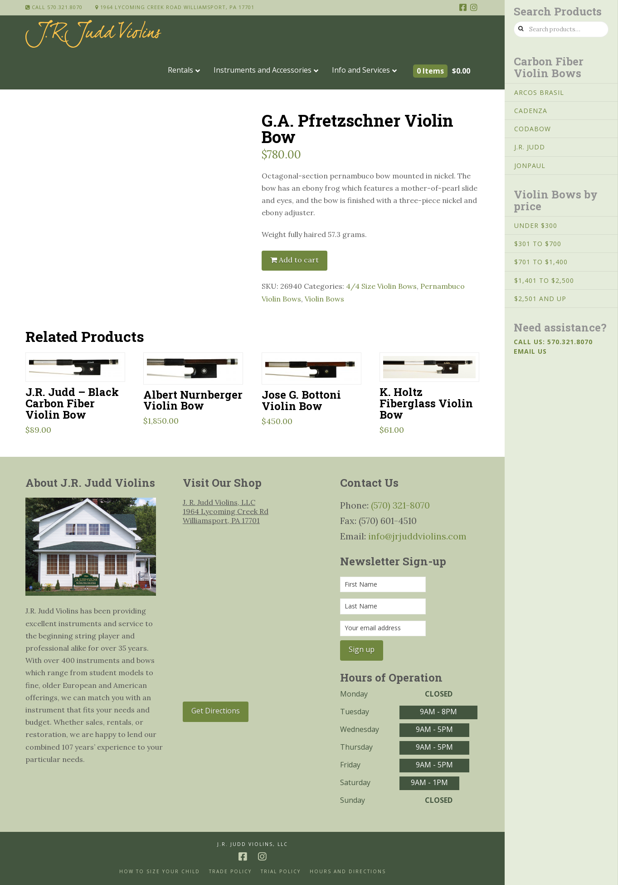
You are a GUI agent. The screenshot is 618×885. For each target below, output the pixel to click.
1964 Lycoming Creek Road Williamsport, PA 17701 (174, 7)
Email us (530, 351)
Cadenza (530, 110)
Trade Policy (230, 872)
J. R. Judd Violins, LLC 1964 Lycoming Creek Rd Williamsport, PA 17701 (225, 511)
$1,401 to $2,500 (544, 280)
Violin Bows (324, 298)
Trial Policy (281, 872)
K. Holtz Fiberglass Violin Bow (426, 403)
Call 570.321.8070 (54, 7)
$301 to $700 (537, 243)
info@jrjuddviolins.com (417, 536)
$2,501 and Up (540, 298)
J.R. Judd (529, 147)
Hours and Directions (348, 872)
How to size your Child (159, 872)
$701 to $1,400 (541, 261)
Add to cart (299, 259)
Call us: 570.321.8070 (553, 341)
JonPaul (529, 165)
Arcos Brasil (539, 92)
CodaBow (532, 128)
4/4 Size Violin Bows (381, 286)
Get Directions (215, 711)
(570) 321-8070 (400, 505)
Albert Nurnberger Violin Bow (193, 400)
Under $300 (535, 225)
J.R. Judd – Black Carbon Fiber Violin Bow (72, 403)
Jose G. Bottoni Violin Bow (301, 400)
